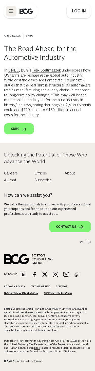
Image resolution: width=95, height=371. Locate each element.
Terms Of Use (40, 286)
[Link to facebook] (34, 274)
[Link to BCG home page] (26, 11)
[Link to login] (79, 11)
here (37, 347)
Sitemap (62, 286)
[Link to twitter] (45, 274)
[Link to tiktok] (76, 274)
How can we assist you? (28, 195)
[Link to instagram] (55, 274)
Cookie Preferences (58, 292)
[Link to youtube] (66, 274)
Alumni (10, 180)
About (70, 173)
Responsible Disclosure (21, 292)
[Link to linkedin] (23, 274)
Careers (11, 173)
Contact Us (70, 227)
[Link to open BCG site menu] (11, 11)
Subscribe (43, 180)
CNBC (13, 70)
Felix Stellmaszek (46, 70)
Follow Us (10, 274)
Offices (40, 173)
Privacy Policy (14, 286)
